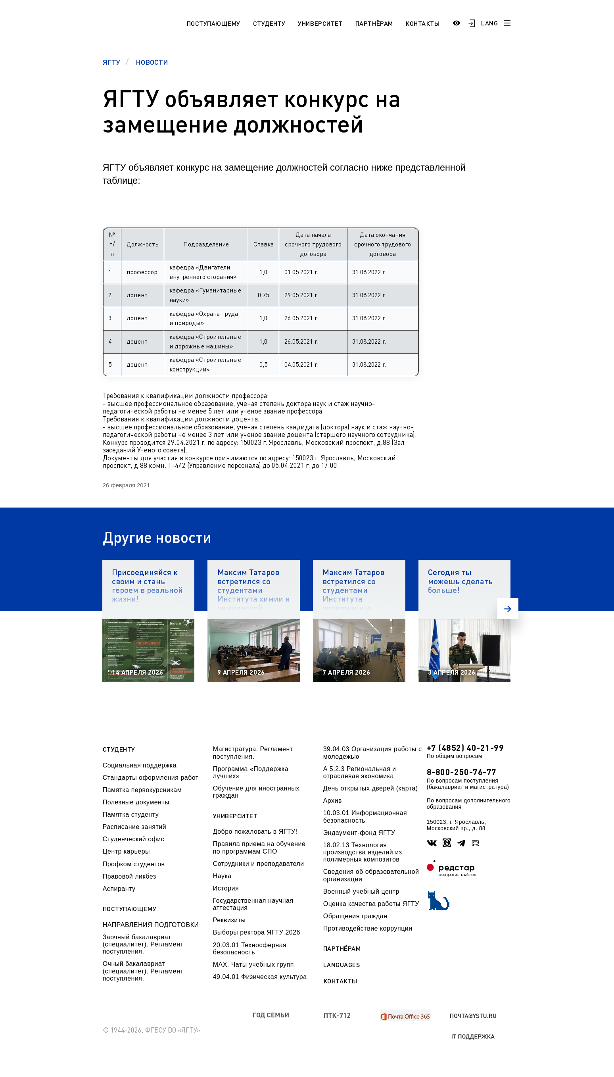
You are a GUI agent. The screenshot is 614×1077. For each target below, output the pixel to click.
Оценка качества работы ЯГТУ (371, 903)
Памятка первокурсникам (142, 790)
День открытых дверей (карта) (370, 788)
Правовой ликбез (129, 876)
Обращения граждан (355, 916)
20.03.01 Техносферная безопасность (250, 949)
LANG (489, 23)
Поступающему (213, 23)
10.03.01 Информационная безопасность (365, 816)
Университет (320, 23)
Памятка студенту (131, 814)
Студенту (269, 23)
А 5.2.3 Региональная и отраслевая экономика (359, 772)
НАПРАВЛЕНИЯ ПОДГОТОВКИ (151, 924)
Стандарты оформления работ (151, 777)
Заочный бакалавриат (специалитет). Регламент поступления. (143, 944)
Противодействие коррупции (368, 928)
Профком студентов (134, 864)
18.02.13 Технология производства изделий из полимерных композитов (362, 852)
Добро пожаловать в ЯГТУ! (255, 831)
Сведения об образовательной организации (371, 875)
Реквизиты (229, 920)
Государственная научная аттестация (253, 904)
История (226, 888)
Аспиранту (119, 888)
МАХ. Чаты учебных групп (253, 964)
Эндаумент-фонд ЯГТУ (359, 832)
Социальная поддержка (140, 765)
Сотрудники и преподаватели (258, 863)
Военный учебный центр (361, 891)
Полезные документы (136, 802)
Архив (332, 800)
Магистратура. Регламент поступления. (253, 753)
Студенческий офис (133, 839)
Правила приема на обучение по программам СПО (259, 847)
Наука (222, 876)
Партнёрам (374, 23)
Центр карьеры (126, 851)
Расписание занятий (134, 826)
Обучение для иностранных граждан (256, 792)
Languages (341, 964)
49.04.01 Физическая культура (260, 976)
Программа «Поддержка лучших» (250, 772)
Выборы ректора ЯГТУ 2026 (256, 932)
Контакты (422, 23)
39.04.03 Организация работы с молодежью (372, 753)
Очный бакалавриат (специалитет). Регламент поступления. (143, 971)
